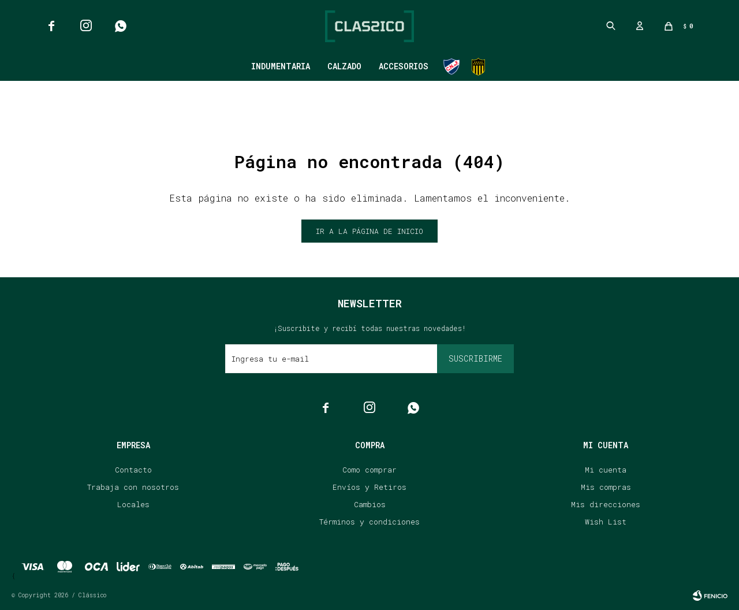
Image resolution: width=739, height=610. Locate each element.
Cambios (370, 504)
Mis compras (606, 487)
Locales (133, 504)
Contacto (133, 469)
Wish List (605, 521)
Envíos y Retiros (369, 487)
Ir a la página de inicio (369, 231)
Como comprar (369, 469)
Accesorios (403, 66)
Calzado (344, 66)
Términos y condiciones (369, 521)
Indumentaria (280, 66)
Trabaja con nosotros (133, 487)
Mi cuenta (605, 469)
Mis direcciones (605, 504)
